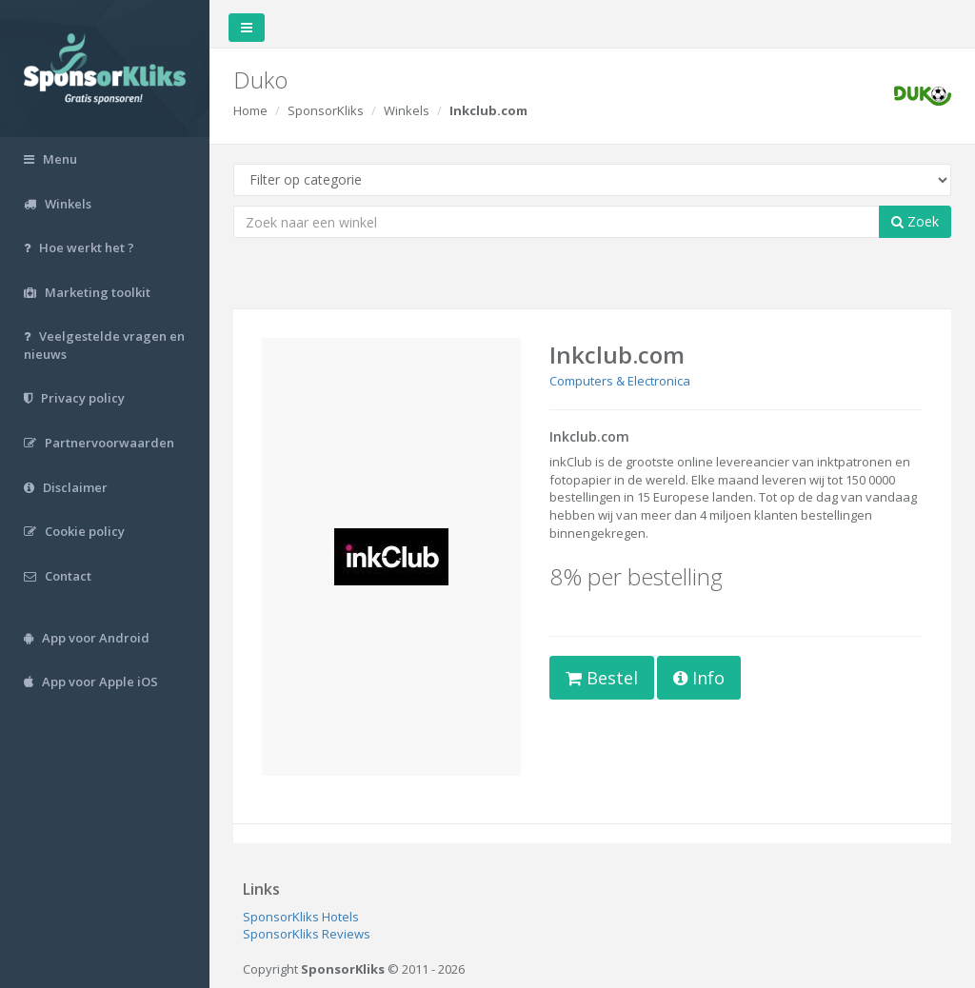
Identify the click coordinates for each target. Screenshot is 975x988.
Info (699, 677)
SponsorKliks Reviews (306, 933)
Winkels (406, 110)
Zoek (915, 221)
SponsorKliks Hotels (301, 916)
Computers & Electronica (619, 380)
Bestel (602, 677)
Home (250, 110)
